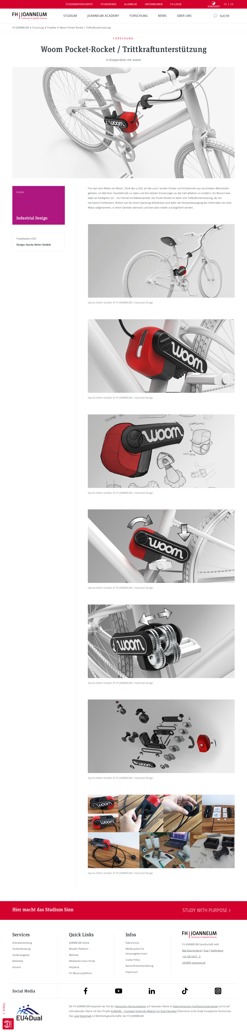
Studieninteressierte (79, 4)
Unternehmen (154, 4)
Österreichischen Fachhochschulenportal (195, 1006)
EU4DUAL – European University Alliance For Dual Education (144, 1011)
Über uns (184, 16)
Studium (70, 16)
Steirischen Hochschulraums (130, 1006)
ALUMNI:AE (130, 4)
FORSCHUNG (139, 16)
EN (231, 4)
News (162, 16)
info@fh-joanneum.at (193, 963)
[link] (29, 942)
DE (225, 4)
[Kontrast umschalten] (214, 4)
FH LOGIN (175, 4)
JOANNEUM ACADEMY (103, 16)
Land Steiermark (82, 1016)
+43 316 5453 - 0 (191, 956)
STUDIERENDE (108, 4)
